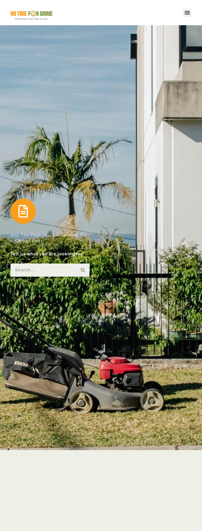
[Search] (82, 270)
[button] (187, 12)
